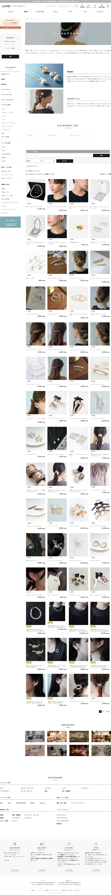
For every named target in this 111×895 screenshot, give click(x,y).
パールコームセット (52, 314)
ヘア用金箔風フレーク (74, 242)
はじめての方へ (41, 11)
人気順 (26, 174)
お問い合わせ (77, 890)
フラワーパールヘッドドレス (33, 384)
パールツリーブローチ (31, 454)
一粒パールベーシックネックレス (55, 454)
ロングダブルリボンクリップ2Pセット (78, 418)
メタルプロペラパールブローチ (33, 526)
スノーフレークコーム (52, 526)
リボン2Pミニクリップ (74, 595)
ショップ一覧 (39, 890)
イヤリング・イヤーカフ (8, 112)
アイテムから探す (6, 104)
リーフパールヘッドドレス (54, 384)
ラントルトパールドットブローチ (98, 490)
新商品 (3, 79)
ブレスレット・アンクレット (9, 123)
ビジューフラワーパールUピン (55, 560)
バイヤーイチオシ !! (63, 809)
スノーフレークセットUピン (97, 418)
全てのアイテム (5, 74)
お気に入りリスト (32, 166)
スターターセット (6, 89)
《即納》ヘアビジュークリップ (98, 314)
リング (3, 119)
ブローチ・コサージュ (7, 126)
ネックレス (4, 116)
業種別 (26, 11)
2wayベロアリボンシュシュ (33, 560)
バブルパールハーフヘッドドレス (34, 349)
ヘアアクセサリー (6, 129)
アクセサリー (30, 135)
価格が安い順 (33, 174)
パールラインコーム (74, 384)
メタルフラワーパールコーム (76, 278)
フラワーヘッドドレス (95, 349)
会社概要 (33, 890)
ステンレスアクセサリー (7, 99)
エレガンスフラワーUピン (75, 560)
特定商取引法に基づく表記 (66, 890)
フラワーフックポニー (74, 526)
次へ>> (108, 711)
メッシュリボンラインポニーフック (56, 418)
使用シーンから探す (6, 167)
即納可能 (3, 84)
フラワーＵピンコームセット (33, 314)
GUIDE (55, 12)
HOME (26, 19)
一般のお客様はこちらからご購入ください (68, 1)
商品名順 (52, 174)
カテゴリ (10, 11)
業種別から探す (5, 184)
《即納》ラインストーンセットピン (99, 242)
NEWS (70, 12)
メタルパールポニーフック (96, 701)
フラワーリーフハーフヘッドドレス (56, 349)
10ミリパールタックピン (53, 595)
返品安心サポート (72, 864)
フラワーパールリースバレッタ (76, 701)
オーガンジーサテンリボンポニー (98, 526)
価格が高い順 (40, 174)
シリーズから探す (6, 143)
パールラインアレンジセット (97, 384)
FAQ (85, 12)
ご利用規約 (46, 890)
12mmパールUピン (30, 278)
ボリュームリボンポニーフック (98, 595)
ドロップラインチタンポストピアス (35, 595)
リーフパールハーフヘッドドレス (77, 349)
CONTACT (100, 12)
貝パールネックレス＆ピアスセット (35, 206)
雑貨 (3, 133)
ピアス (3, 109)
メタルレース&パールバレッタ (55, 278)
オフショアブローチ (95, 560)
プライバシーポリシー (55, 890)
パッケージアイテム (6, 94)
